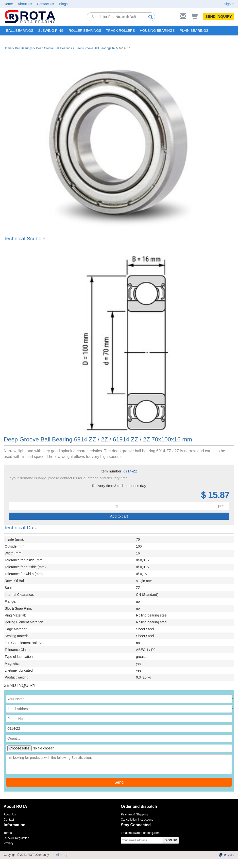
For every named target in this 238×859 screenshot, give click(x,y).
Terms (8, 833)
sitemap (62, 855)
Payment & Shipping (134, 814)
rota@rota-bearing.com (144, 833)
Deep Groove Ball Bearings (54, 48)
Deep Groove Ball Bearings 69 (95, 48)
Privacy (8, 843)
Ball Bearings (24, 48)
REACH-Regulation (16, 838)
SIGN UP (171, 840)
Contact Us (45, 4)
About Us (25, 4)
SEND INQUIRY (218, 16)
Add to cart (119, 516)
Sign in (229, 4)
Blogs (63, 4)
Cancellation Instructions (137, 819)
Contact (9, 819)
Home (8, 4)
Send (118, 782)
